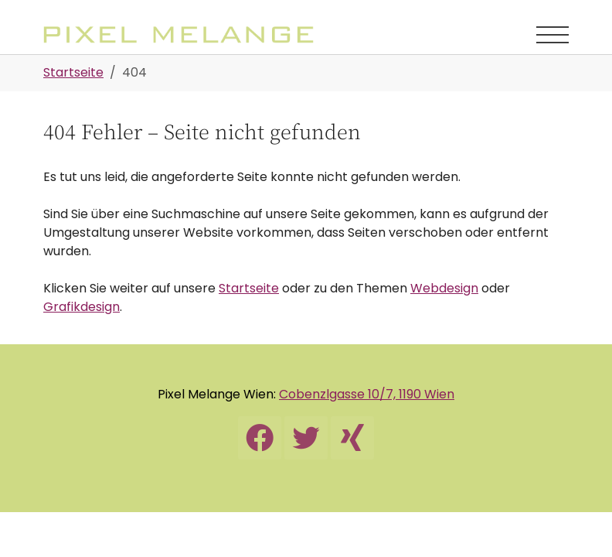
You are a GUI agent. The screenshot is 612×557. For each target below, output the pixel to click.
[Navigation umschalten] (552, 35)
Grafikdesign (81, 307)
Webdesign (444, 288)
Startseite (249, 288)
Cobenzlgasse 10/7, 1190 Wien (366, 394)
